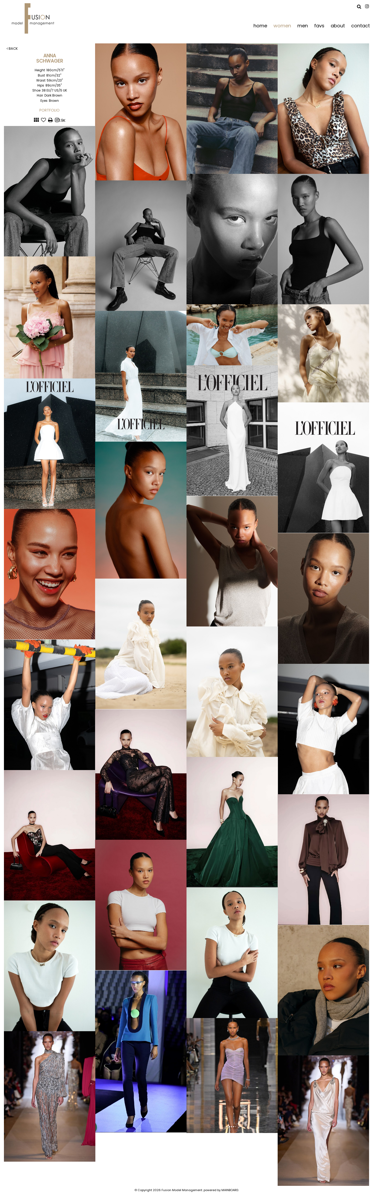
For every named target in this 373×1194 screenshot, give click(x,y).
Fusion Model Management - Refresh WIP (34, 18)
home (260, 25)
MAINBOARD (229, 1190)
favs (319, 25)
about (338, 25)
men (302, 25)
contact (360, 25)
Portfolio (49, 110)
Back (12, 48)
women (282, 25)
